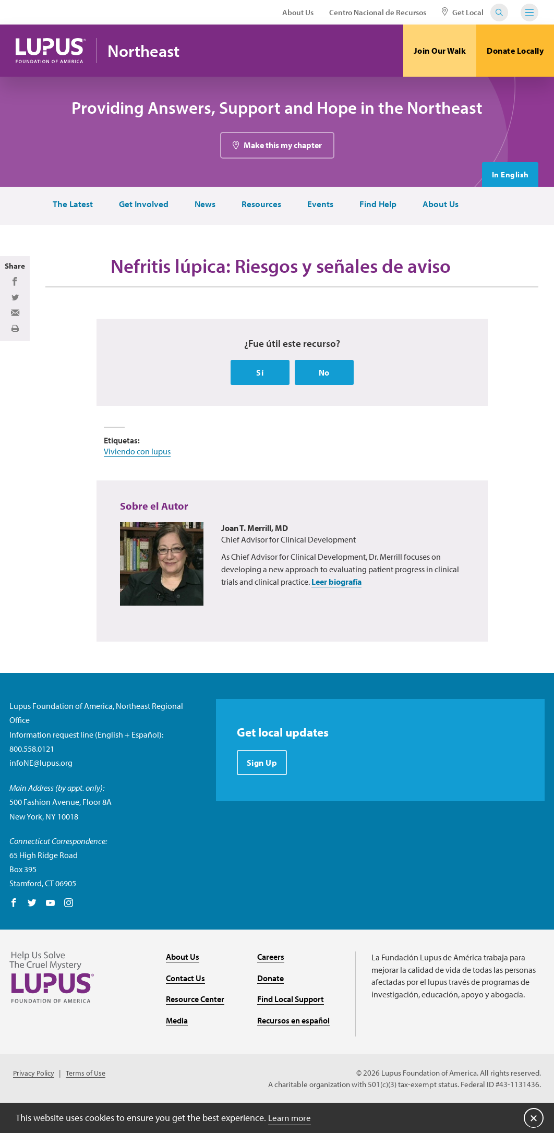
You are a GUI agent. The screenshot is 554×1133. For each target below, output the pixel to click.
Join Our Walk (440, 50)
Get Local (463, 12)
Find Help (378, 205)
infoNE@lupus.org (41, 792)
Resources (259, 205)
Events (319, 205)
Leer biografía (336, 611)
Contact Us (185, 1007)
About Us (298, 12)
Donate (270, 1007)
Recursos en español (293, 1049)
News (202, 205)
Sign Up (262, 792)
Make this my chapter (283, 146)
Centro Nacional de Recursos (377, 12)
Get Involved (139, 205)
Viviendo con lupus (137, 480)
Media (177, 1049)
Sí (259, 401)
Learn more (291, 1117)
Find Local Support (290, 1028)
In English (509, 176)
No (324, 401)
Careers (270, 986)
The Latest (67, 205)
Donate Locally (515, 50)
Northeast (149, 51)
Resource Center (195, 1028)
